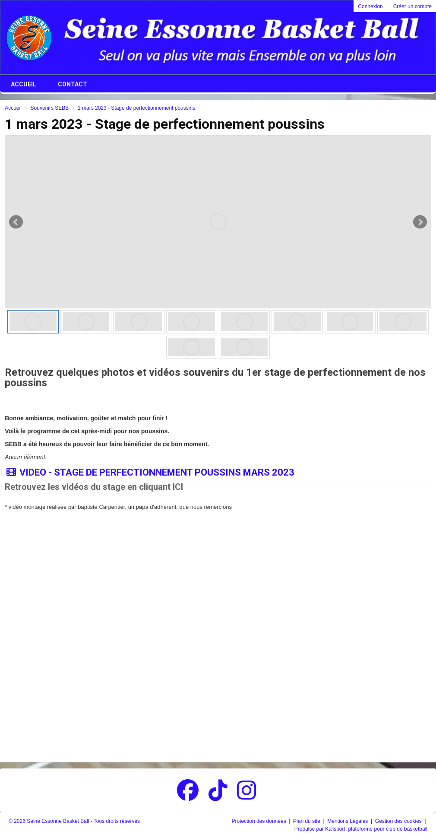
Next (420, 222)
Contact (72, 84)
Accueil (23, 84)
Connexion (370, 6)
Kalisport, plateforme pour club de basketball (376, 829)
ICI (178, 487)
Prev (16, 222)
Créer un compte (412, 6)
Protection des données (260, 821)
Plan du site (307, 821)
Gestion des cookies (399, 821)
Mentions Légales (348, 821)
